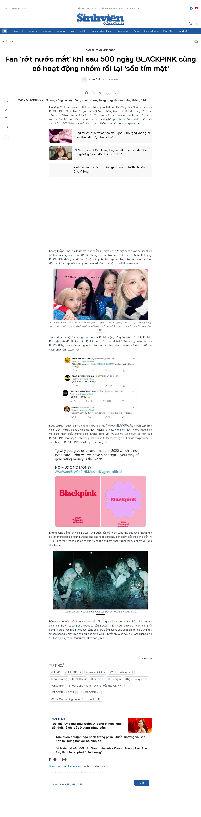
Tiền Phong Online (87, 8)
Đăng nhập (55, 765)
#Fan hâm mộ (58, 679)
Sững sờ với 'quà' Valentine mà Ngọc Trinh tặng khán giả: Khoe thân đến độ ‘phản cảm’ (112, 135)
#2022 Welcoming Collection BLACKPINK (76, 699)
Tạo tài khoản (75, 765)
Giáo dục (47, 31)
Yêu (73, 31)
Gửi (142, 782)
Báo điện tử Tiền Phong (100, 19)
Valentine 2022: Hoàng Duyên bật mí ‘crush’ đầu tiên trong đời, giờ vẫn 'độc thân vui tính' (111, 152)
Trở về (6, 136)
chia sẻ (86, 93)
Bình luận (6, 127)
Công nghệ (122, 31)
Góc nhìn (61, 31)
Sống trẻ (33, 31)
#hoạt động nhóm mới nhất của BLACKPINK (96, 685)
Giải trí (83, 31)
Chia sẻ (6, 110)
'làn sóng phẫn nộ (82, 337)
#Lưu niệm (114, 679)
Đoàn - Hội (18, 31)
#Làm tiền (96, 679)
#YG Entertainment (121, 672)
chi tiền (126, 429)
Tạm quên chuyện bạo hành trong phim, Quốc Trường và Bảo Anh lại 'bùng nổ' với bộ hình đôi (100, 738)
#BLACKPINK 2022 (62, 692)
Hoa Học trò (134, 8)
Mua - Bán (168, 31)
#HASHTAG (79, 679)
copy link (100, 93)
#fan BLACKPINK (89, 692)
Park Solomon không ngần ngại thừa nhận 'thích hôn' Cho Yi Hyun (109, 169)
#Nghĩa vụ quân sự (136, 679)
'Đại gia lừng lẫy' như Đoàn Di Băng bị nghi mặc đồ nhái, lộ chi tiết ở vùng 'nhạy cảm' (87, 725)
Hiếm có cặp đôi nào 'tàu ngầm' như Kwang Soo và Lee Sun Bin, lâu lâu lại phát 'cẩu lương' (101, 750)
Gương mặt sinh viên (102, 31)
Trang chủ (4, 31)
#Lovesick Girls (95, 672)
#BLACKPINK (73, 672)
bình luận (114, 93)
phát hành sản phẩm (125, 119)
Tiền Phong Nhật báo (111, 8)
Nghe (6, 102)
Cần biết (183, 31)
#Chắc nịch (57, 685)
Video (136, 31)
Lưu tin (6, 119)
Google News (196, 41)
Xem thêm (196, 31)
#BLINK (55, 672)
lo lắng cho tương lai (81, 625)
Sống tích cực (151, 31)
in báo (107, 93)
